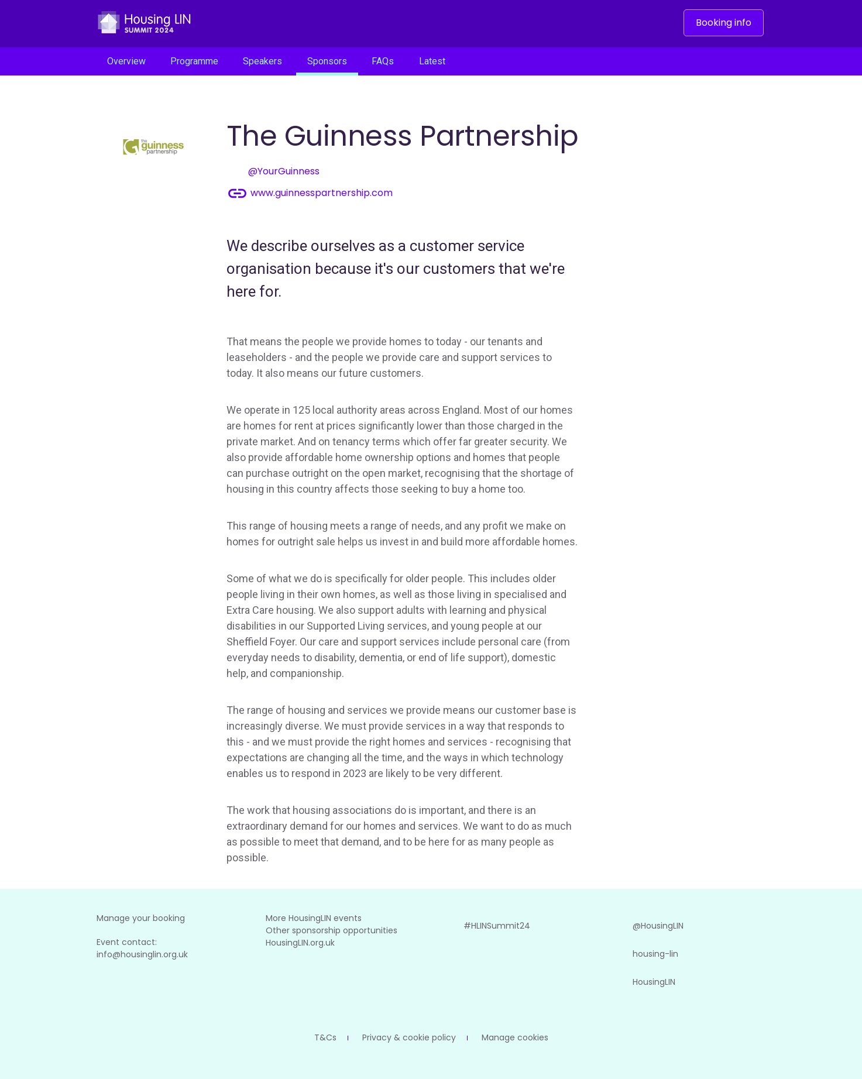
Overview (126, 61)
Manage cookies (515, 1037)
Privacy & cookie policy (409, 1037)
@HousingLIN (644, 926)
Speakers (262, 61)
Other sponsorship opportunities (331, 930)
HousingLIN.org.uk (300, 943)
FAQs (383, 61)
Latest (432, 61)
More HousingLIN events (314, 918)
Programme (194, 61)
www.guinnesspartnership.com (309, 193)
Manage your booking (141, 918)
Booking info (723, 22)
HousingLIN (640, 982)
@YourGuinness (273, 172)
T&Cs (325, 1037)
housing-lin (641, 954)
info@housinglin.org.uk (142, 954)
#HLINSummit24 (482, 926)
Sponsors (327, 61)
